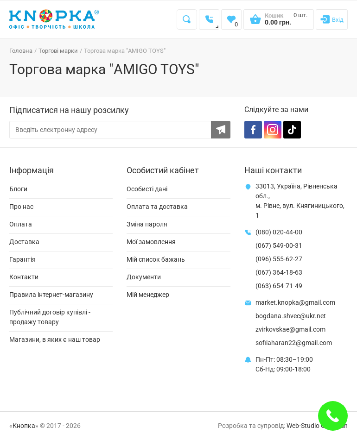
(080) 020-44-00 (278, 232)
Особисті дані (147, 189)
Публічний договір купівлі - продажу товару (49, 317)
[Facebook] (253, 129)
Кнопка (24, 425)
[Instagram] (272, 129)
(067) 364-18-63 (278, 272)
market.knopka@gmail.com (295, 302)
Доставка (24, 241)
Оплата (20, 224)
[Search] (187, 19)
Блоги (18, 189)
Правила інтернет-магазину (51, 294)
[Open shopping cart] (278, 22)
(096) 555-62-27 (278, 259)
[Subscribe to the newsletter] (220, 129)
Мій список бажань (156, 259)
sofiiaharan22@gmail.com (293, 342)
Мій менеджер (148, 294)
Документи (144, 277)
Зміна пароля (147, 224)
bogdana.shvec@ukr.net (290, 316)
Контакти (23, 277)
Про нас (21, 206)
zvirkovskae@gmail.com (290, 329)
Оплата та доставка (157, 206)
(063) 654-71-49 (278, 285)
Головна (20, 50)
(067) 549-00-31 (278, 245)
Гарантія (22, 259)
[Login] (332, 19)
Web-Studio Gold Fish (317, 425)
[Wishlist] (231, 19)
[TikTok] (292, 129)
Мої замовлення (151, 241)
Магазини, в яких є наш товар (54, 339)
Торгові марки (58, 50)
